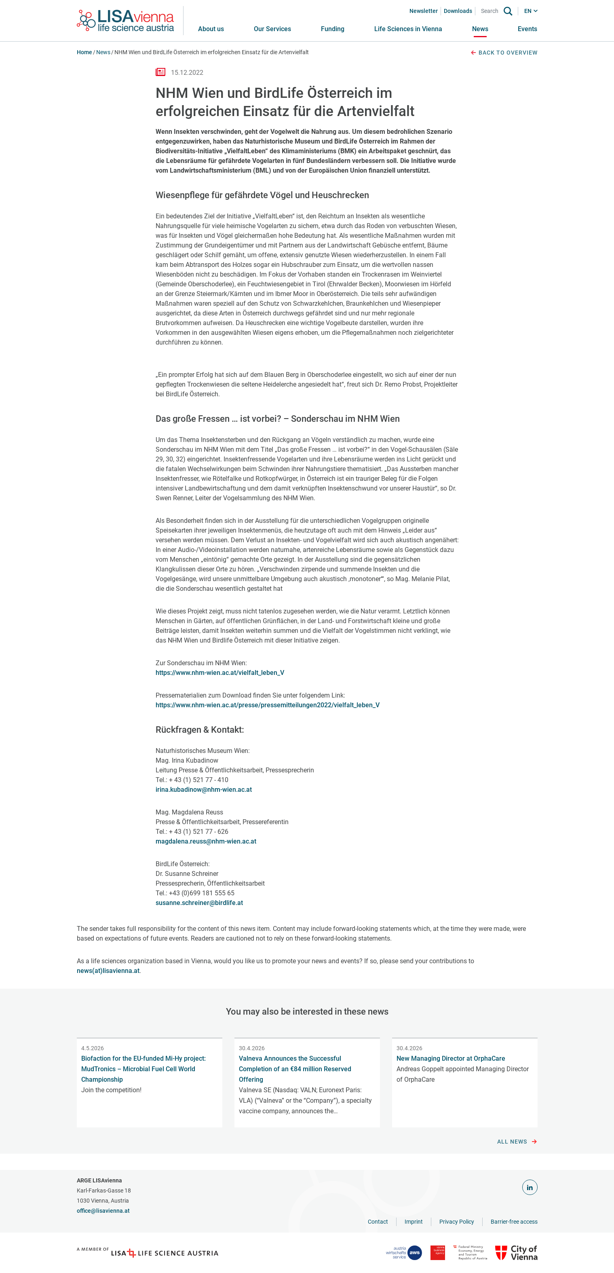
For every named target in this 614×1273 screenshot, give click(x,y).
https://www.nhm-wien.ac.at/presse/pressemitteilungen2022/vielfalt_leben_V (268, 705)
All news (517, 1142)
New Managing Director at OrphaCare (451, 1058)
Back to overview (503, 53)
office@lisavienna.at (103, 1210)
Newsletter (423, 11)
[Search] (491, 11)
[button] (272, 29)
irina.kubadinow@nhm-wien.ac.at (204, 789)
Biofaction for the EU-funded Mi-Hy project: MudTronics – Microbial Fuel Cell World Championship (143, 1069)
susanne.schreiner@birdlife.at (199, 903)
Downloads (458, 11)
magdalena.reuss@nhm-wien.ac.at (206, 841)
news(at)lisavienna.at (108, 971)
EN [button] (528, 11)
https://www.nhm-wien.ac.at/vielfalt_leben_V (220, 673)
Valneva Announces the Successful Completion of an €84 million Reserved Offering (295, 1069)
